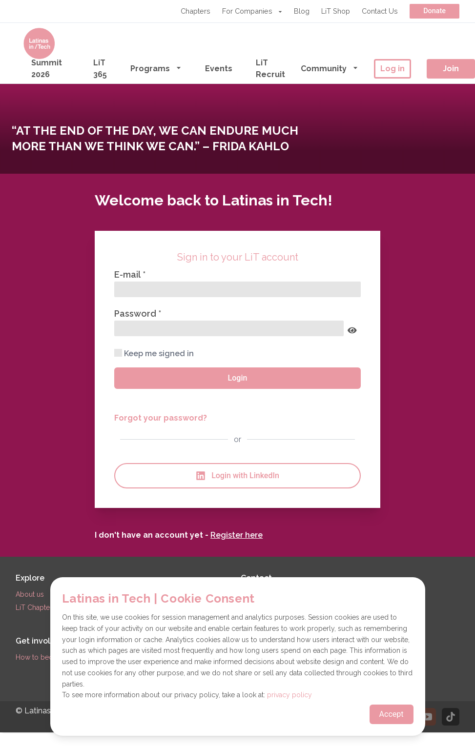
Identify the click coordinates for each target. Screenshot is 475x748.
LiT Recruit (270, 68)
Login (238, 378)
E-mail (128, 274)
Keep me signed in (154, 353)
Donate (434, 11)
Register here (236, 535)
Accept (391, 714)
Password (136, 313)
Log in (392, 68)
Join (451, 68)
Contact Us (380, 11)
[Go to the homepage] (39, 43)
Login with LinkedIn (237, 476)
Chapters (195, 11)
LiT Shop (335, 11)
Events (218, 68)
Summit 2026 (46, 68)
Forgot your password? (160, 418)
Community (329, 68)
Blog (302, 11)
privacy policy (289, 695)
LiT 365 (100, 68)
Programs (156, 68)
